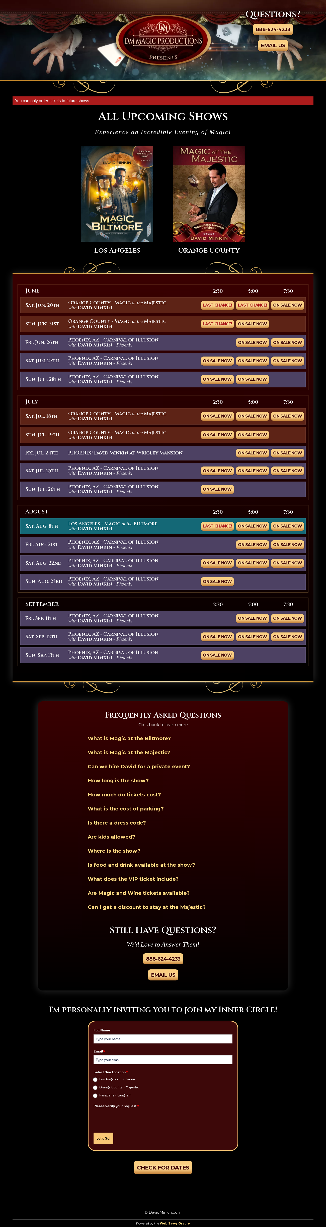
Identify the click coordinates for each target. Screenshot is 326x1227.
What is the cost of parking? (126, 809)
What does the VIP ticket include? (133, 879)
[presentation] (132, 1120)
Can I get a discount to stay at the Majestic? (147, 907)
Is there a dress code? (117, 823)
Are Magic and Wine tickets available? (139, 893)
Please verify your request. (116, 1106)
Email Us (273, 45)
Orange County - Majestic (119, 1087)
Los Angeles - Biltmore (117, 1079)
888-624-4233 (273, 29)
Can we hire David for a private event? (139, 767)
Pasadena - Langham (115, 1095)
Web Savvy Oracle (175, 1223)
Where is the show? (114, 851)
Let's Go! (103, 1138)
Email (99, 1051)
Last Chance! (217, 305)
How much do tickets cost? (124, 795)
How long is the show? (118, 781)
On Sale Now (287, 305)
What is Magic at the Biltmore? (129, 738)
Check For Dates (163, 1167)
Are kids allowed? (111, 837)
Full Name (102, 1030)
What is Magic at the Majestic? (129, 752)
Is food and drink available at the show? (141, 865)
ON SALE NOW (252, 342)
